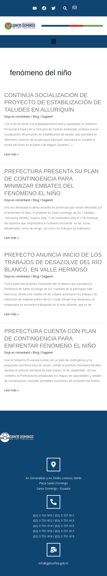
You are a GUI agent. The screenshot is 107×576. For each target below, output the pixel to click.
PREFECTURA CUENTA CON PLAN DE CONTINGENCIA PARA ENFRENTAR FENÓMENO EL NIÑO (50, 338)
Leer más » (11, 154)
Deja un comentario (17, 116)
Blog (36, 116)
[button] (65, 8)
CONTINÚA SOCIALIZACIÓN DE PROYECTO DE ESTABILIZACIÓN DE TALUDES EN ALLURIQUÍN (52, 102)
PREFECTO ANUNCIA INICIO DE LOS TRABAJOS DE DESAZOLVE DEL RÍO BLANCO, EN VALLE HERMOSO (53, 262)
